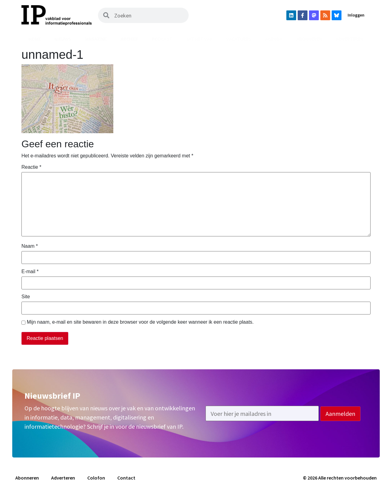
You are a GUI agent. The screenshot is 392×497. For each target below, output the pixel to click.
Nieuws (63, 39)
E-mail (30, 271)
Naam (29, 246)
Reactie (31, 167)
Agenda (273, 39)
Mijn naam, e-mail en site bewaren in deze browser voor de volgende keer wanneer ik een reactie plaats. (140, 322)
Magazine (96, 39)
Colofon (96, 478)
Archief (129, 39)
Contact (126, 478)
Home (34, 39)
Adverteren (350, 39)
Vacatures (238, 39)
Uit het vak (200, 39)
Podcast (162, 39)
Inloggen (356, 15)
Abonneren (309, 39)
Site (25, 296)
